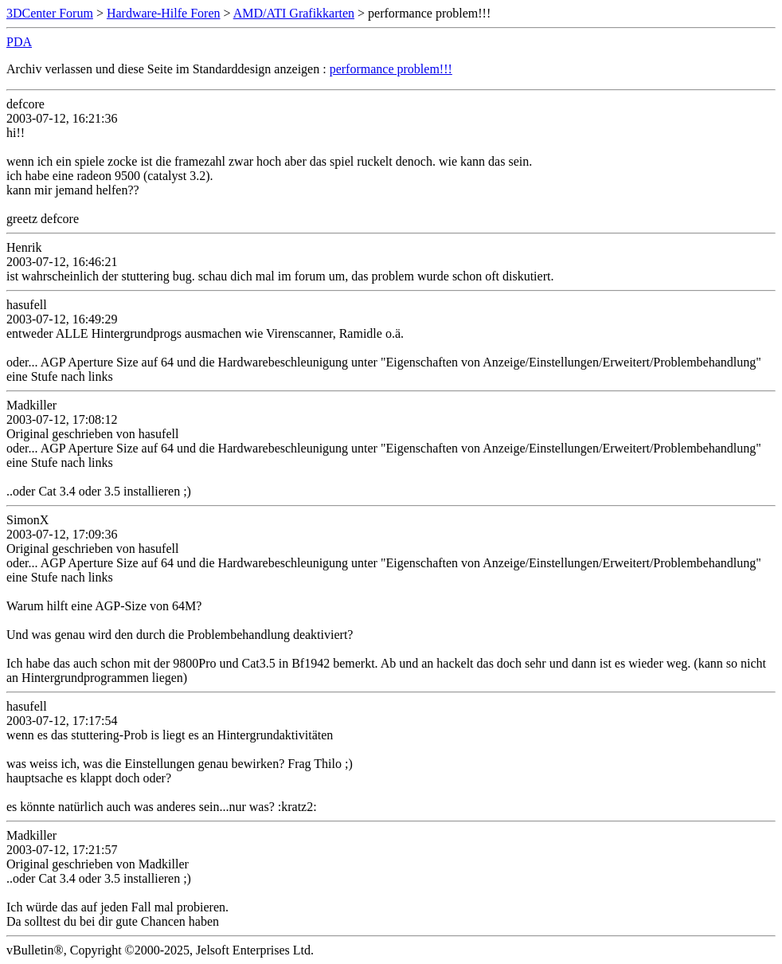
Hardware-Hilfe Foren (164, 13)
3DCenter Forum (49, 13)
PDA (19, 42)
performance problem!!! (391, 69)
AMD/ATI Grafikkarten (293, 13)
